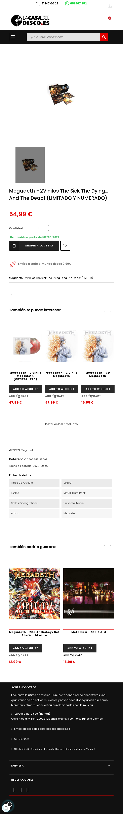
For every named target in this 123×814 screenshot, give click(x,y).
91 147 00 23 (21, 749)
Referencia (17, 459)
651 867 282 (21, 739)
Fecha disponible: (20, 466)
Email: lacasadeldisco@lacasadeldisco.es (42, 729)
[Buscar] (64, 37)
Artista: (14, 450)
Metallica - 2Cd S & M (88, 632)
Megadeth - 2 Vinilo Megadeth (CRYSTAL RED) (25, 376)
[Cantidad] (38, 228)
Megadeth (28, 450)
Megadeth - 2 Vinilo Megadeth (62, 374)
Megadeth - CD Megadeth (97, 374)
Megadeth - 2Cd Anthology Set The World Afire (34, 633)
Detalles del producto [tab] (61, 424)
